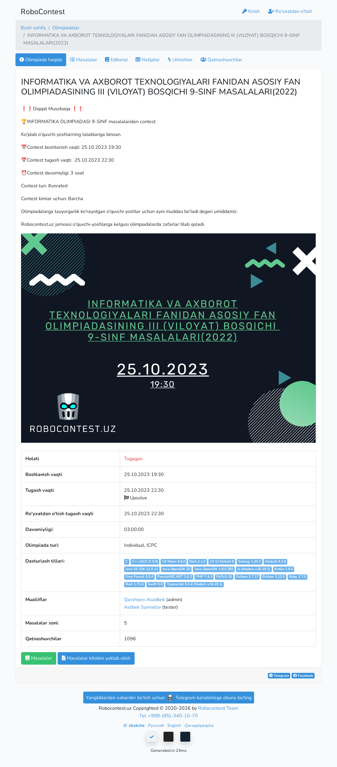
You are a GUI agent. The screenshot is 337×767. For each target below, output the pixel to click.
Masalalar (83, 59)
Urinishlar (180, 59)
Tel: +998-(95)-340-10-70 (168, 715)
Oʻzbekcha (134, 725)
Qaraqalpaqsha (199, 725)
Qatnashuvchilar (221, 59)
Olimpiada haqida (40, 59)
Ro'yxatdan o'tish (290, 11)
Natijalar (148, 59)
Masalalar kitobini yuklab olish (96, 658)
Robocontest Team (218, 708)
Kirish (251, 11)
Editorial (116, 59)
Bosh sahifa (33, 27)
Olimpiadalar (65, 27)
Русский (156, 725)
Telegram (279, 675)
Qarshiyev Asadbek (144, 599)
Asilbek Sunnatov (142, 607)
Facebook (303, 675)
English (175, 725)
